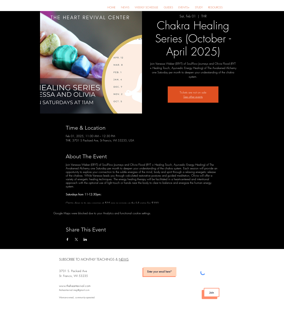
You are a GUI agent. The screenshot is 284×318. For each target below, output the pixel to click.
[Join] (211, 292)
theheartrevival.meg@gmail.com (74, 290)
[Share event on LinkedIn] (85, 239)
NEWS (124, 259)
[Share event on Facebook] (67, 239)
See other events (193, 97)
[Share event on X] (76, 239)
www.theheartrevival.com (75, 286)
